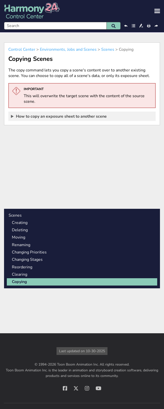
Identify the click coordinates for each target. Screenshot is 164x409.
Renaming (21, 245)
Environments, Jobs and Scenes (68, 49)
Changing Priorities (29, 252)
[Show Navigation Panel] (157, 11)
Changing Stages (27, 259)
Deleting (20, 230)
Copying (19, 282)
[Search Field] (62, 26)
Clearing (19, 274)
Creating (20, 222)
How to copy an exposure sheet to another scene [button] (59, 116)
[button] (113, 26)
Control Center (21, 49)
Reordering (22, 267)
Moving (18, 237)
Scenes (107, 49)
